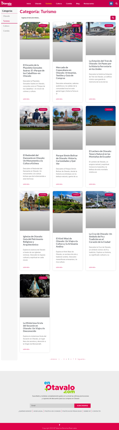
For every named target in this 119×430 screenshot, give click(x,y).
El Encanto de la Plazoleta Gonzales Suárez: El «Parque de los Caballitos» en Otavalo (33, 70)
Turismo (49, 3)
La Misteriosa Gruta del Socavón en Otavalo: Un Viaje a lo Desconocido (34, 327)
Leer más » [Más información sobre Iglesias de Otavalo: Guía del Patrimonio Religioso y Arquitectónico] (26, 267)
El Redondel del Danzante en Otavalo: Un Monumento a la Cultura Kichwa (34, 159)
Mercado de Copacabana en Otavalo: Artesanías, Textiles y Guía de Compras (66, 72)
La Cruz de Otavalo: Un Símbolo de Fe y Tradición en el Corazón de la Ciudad (100, 237)
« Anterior (53, 359)
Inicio (29, 3)
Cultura (59, 3)
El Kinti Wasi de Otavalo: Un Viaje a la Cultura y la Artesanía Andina (67, 242)
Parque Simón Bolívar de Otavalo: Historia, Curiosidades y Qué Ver (67, 159)
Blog (77, 3)
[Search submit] (113, 18)
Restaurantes (89, 3)
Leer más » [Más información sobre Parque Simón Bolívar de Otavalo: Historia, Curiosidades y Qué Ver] (59, 184)
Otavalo (38, 3)
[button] (116, 3)
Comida (69, 3)
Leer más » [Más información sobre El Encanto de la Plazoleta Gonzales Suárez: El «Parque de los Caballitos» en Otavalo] (26, 99)
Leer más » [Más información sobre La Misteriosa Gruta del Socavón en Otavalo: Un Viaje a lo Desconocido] (26, 349)
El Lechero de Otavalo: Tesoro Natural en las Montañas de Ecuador (100, 154)
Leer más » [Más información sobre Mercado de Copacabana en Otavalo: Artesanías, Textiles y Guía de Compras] (59, 99)
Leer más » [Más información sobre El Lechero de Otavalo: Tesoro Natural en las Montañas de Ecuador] (92, 184)
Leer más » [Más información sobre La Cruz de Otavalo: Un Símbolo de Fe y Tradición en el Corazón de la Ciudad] (92, 267)
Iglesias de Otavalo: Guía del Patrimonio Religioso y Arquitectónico (33, 240)
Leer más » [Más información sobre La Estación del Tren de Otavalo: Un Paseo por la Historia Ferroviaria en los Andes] (92, 99)
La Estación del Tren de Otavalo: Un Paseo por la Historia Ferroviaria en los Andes (100, 64)
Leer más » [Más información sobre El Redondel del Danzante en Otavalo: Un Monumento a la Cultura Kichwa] (26, 184)
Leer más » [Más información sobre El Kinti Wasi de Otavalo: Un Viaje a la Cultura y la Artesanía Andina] (59, 267)
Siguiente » (81, 359)
